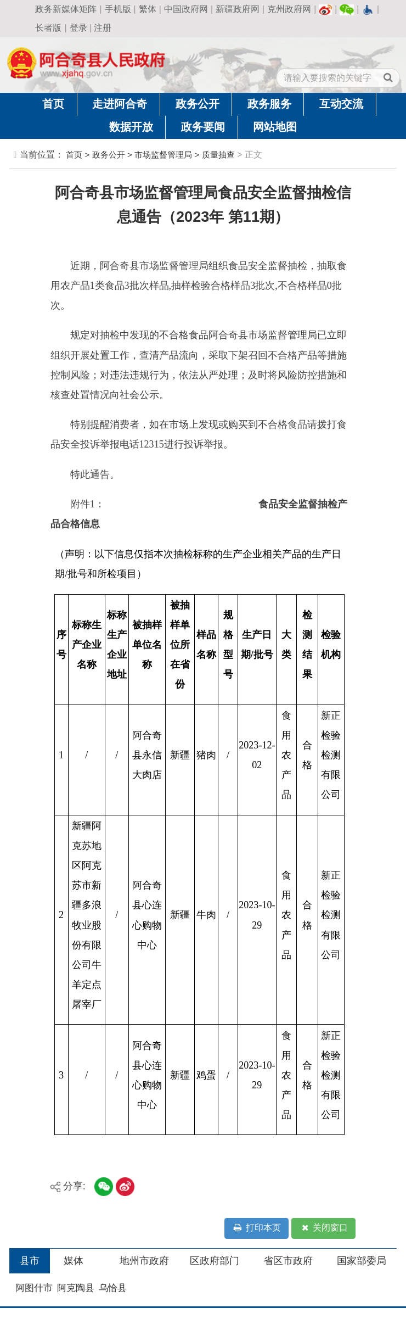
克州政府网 (289, 9)
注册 (102, 27)
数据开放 (131, 127)
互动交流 (341, 104)
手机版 (118, 9)
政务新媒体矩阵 (66, 9)
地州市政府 (144, 1260)
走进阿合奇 (119, 104)
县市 (30, 1260)
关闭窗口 (324, 1228)
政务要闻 (203, 127)
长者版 (48, 27)
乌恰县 (113, 1288)
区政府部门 (214, 1260)
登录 (78, 27)
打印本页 (256, 1228)
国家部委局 (361, 1260)
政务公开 (197, 104)
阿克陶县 (75, 1288)
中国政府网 (186, 9)
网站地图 (275, 127)
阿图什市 (34, 1288)
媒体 (73, 1260)
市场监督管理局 (163, 154)
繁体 (147, 9)
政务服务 (269, 104)
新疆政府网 (238, 9)
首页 (53, 104)
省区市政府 (288, 1260)
